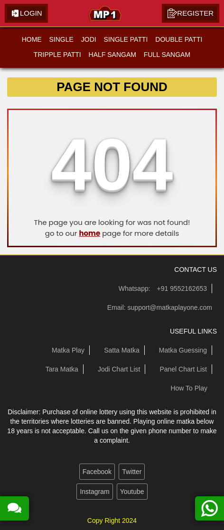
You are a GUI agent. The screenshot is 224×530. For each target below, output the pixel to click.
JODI (88, 39)
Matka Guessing (183, 350)
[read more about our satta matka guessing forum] (14, 508)
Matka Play (68, 350)
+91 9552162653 (182, 288)
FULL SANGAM (167, 54)
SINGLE (61, 39)
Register (191, 13)
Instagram (94, 491)
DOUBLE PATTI (178, 39)
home (89, 233)
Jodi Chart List (119, 369)
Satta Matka (122, 350)
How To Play (188, 388)
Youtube (132, 491)
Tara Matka (62, 369)
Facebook (97, 471)
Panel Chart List (183, 369)
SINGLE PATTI (126, 39)
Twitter (131, 471)
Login (26, 13)
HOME (32, 39)
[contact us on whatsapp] (209, 508)
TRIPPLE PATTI (57, 54)
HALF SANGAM (112, 54)
